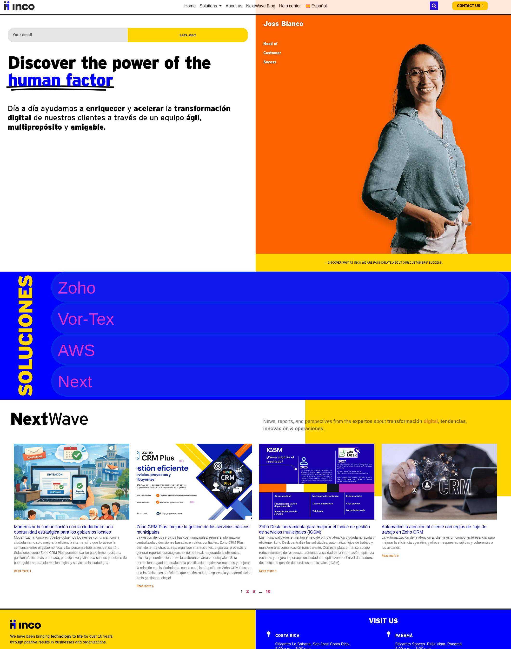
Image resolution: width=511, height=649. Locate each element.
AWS (76, 350)
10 (268, 591)
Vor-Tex (86, 319)
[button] (383, 263)
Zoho (77, 288)
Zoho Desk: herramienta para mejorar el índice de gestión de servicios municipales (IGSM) (314, 529)
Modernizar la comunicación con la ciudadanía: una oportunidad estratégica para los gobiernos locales (63, 529)
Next (75, 381)
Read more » (22, 571)
